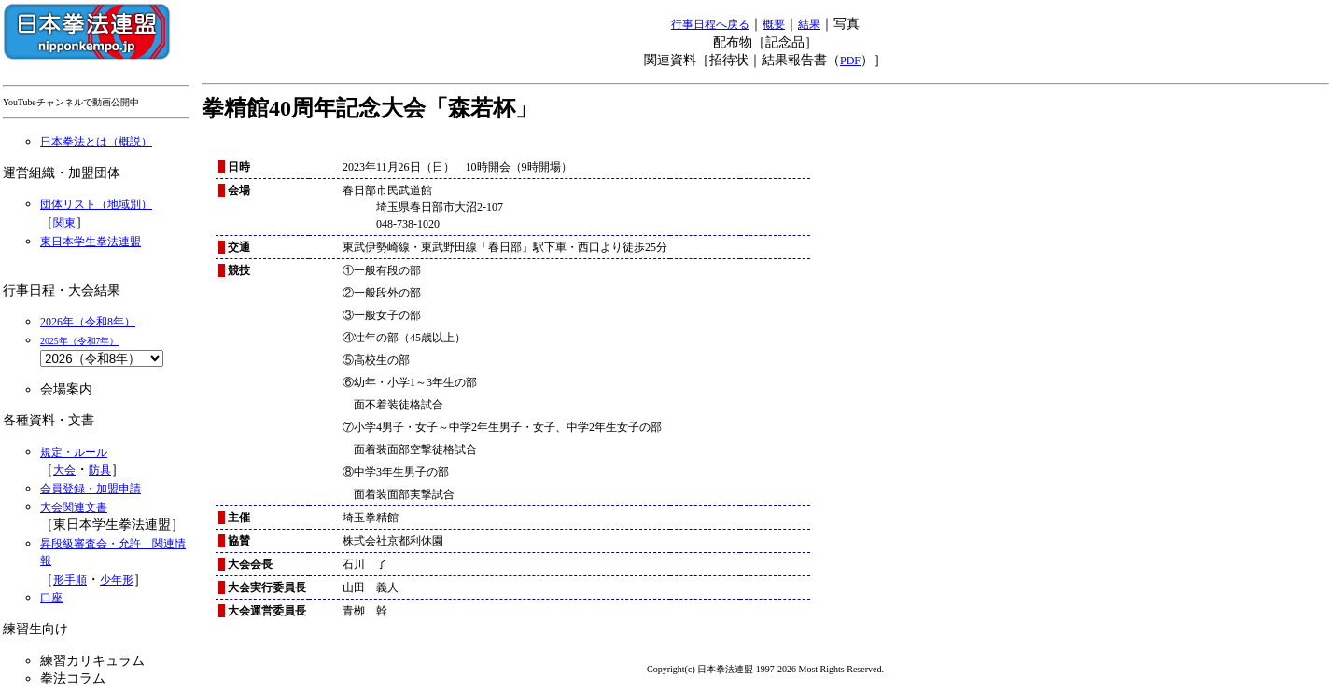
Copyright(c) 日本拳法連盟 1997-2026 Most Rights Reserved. (765, 669)
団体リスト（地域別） (96, 204)
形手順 (70, 580)
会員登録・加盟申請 (90, 488)
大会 (64, 470)
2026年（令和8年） (87, 321)
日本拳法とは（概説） (96, 141)
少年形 (116, 580)
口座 (51, 597)
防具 (100, 470)
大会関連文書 (73, 507)
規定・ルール (73, 452)
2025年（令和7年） (79, 341)
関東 (64, 222)
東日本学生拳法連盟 (90, 241)
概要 (774, 24)
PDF (850, 60)
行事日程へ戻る (710, 24)
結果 (809, 24)
